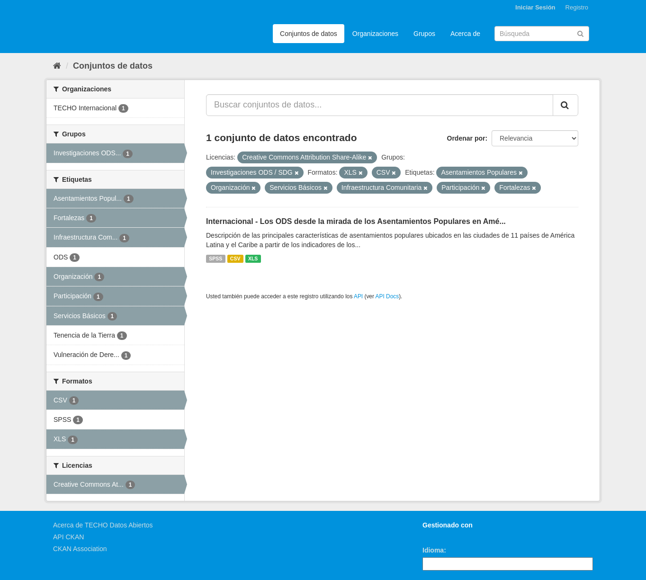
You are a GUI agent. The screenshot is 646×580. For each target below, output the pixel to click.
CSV (235, 258)
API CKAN (68, 537)
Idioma (433, 550)
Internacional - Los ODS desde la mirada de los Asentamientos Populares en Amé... (356, 221)
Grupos (424, 33)
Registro (576, 7)
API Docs (387, 296)
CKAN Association (80, 549)
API (358, 296)
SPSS (215, 258)
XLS (253, 258)
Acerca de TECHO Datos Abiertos (103, 525)
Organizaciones (375, 33)
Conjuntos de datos (308, 33)
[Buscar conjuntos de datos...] (379, 105)
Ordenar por (466, 138)
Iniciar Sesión (535, 7)
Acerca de (465, 33)
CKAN (438, 536)
